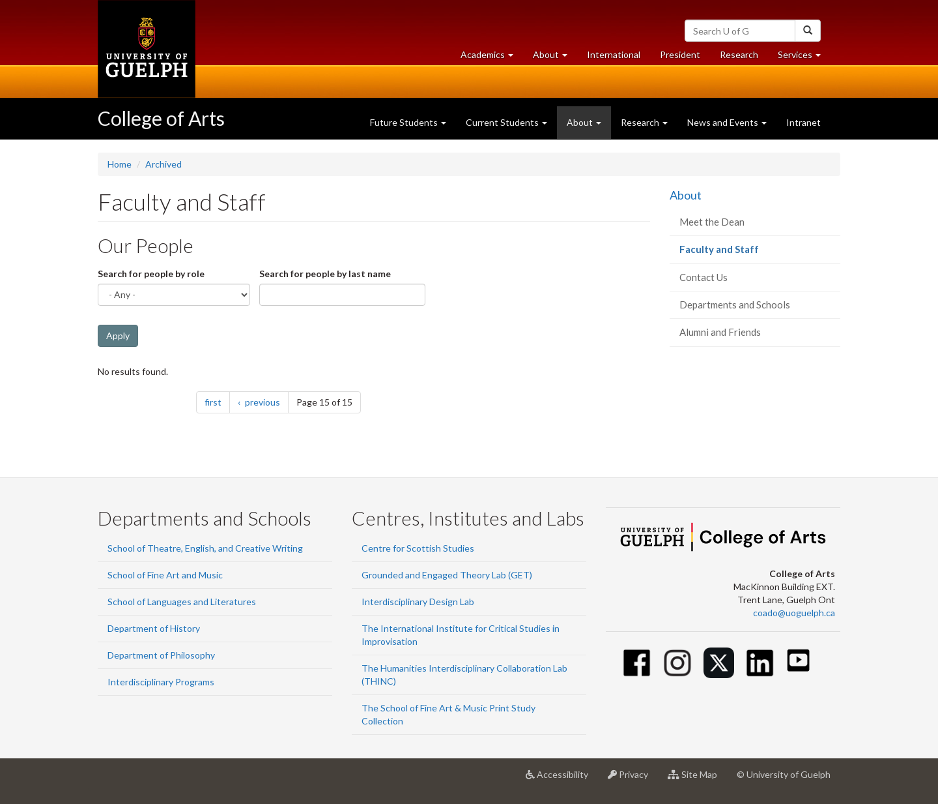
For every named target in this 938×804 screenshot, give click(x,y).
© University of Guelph (784, 774)
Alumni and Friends (720, 332)
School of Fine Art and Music (165, 574)
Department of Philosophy (161, 655)
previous (266, 401)
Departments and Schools (734, 304)
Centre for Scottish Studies (418, 548)
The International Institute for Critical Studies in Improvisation (461, 635)
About (686, 195)
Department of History (153, 628)
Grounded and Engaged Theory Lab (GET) (447, 574)
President (680, 54)
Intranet (803, 122)
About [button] (555, 58)
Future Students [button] (408, 122)
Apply (118, 335)
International (613, 54)
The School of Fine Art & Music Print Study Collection (448, 714)
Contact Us (703, 277)
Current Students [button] (506, 122)
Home (119, 164)
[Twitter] (719, 663)
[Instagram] (677, 663)
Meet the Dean (712, 222)
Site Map (697, 779)
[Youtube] (798, 660)
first (217, 401)
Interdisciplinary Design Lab (418, 601)
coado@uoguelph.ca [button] (794, 612)
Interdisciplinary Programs (160, 681)
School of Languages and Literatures (181, 601)
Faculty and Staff (738, 252)
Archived (163, 164)
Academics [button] (492, 58)
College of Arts (161, 118)
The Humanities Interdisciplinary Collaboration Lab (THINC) (464, 675)
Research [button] (644, 122)
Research (744, 58)
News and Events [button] (727, 122)
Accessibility (562, 779)
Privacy (633, 779)
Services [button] (804, 58)
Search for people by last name (325, 273)
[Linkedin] (760, 663)
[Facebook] (636, 663)
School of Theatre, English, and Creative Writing (205, 548)
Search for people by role (151, 273)
